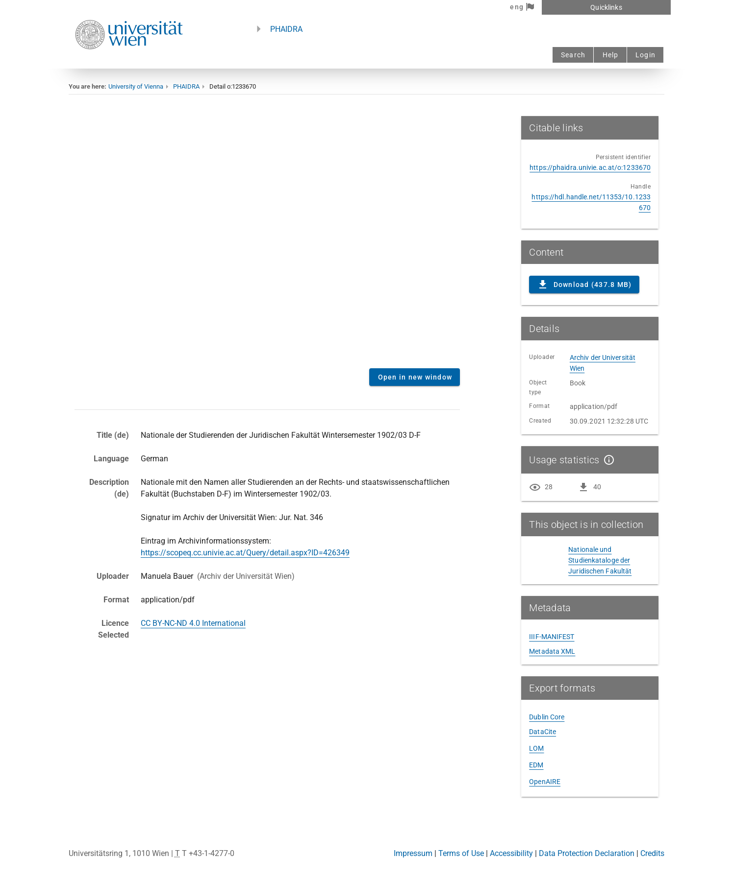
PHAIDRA (286, 29)
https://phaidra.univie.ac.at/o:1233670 (590, 167)
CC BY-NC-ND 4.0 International (193, 623)
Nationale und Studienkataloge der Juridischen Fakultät (600, 560)
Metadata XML (552, 651)
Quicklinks (606, 7)
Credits (652, 853)
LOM (536, 748)
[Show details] (607, 460)
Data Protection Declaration (586, 853)
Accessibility (511, 853)
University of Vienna (135, 86)
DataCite (542, 732)
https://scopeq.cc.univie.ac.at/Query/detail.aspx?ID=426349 (245, 552)
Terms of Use (461, 853)
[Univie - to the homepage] (129, 62)
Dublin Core (546, 717)
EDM (536, 765)
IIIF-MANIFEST (551, 637)
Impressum (413, 853)
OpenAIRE (544, 782)
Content (267, 238)
